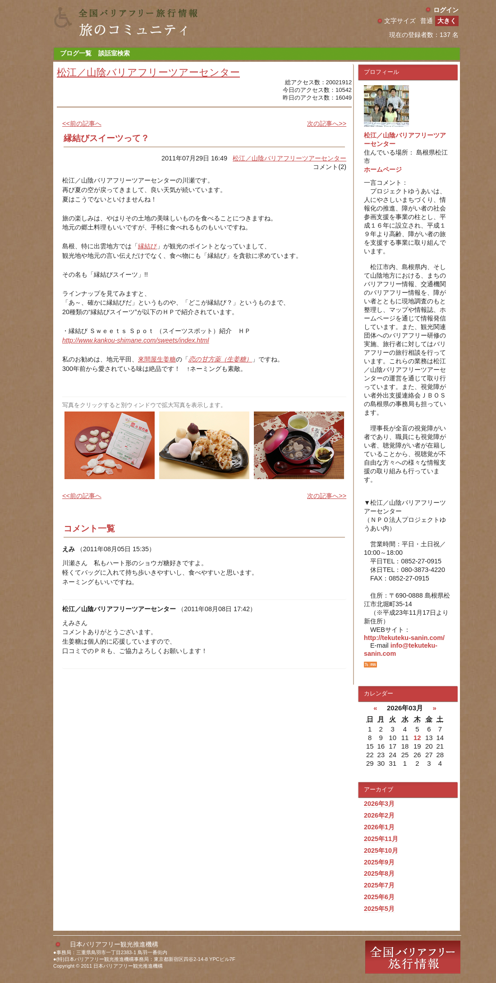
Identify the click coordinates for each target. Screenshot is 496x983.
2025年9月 (379, 862)
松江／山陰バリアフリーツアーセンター (148, 72)
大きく (446, 20)
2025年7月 (379, 885)
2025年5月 (379, 908)
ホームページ (383, 169)
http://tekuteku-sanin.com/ (404, 637)
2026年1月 (379, 827)
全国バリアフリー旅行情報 (412, 957)
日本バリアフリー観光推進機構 (114, 944)
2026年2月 (379, 815)
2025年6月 (379, 897)
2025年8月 (379, 873)
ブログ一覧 (76, 53)
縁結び (147, 246)
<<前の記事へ (81, 123)
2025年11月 (381, 838)
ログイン (446, 10)
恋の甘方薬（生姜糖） (220, 359)
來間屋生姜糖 (157, 359)
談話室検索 (114, 53)
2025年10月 (381, 850)
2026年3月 (379, 803)
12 (417, 737)
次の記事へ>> (326, 123)
